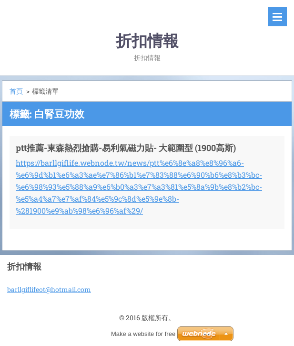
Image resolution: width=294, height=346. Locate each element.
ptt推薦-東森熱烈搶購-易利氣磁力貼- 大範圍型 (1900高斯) (126, 147)
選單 (277, 16)
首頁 (16, 91)
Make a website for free (143, 333)
